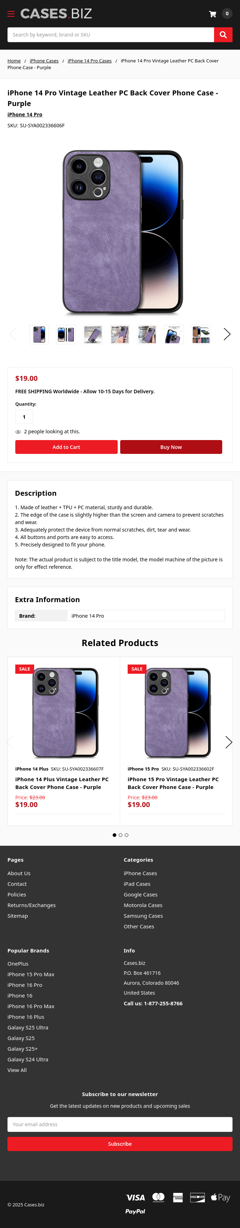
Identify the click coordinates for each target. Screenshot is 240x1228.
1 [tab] (114, 834)
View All (17, 1069)
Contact (17, 882)
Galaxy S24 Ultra (27, 1058)
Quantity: (25, 404)
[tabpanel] (63, 740)
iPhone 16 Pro (24, 984)
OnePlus (17, 962)
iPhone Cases (140, 872)
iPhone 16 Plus (25, 1015)
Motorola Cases (143, 903)
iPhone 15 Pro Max (30, 973)
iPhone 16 (19, 994)
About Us (19, 872)
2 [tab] (120, 834)
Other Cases (139, 925)
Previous (13, 334)
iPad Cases (137, 882)
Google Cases (141, 893)
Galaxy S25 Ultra (27, 1026)
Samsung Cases (143, 914)
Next (227, 334)
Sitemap (17, 914)
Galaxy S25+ (22, 1047)
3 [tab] (126, 834)
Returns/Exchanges (31, 903)
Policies (16, 893)
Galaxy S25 (21, 1037)
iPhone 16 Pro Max (30, 1005)
